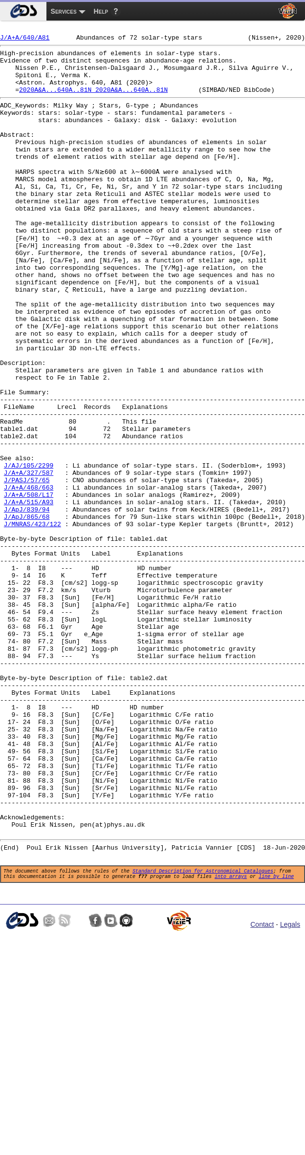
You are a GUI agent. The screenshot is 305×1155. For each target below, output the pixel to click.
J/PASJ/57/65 (27, 566)
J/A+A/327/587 (28, 558)
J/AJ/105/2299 (28, 549)
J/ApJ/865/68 (27, 610)
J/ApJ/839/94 (27, 602)
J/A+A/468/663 (28, 575)
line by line (276, 1039)
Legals (290, 1089)
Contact (262, 1089)
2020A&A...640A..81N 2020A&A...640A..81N (93, 101)
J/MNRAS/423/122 (32, 619)
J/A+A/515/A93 (28, 593)
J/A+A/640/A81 (24, 40)
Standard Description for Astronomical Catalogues (202, 1032)
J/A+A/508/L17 (28, 584)
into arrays (231, 1039)
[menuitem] (23, 11)
